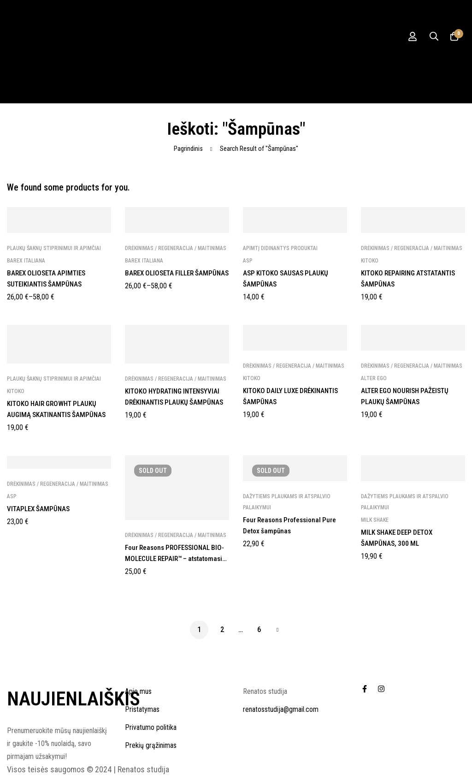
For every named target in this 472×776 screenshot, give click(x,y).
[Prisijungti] (407, 36)
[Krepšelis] (453, 36)
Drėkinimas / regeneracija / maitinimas (175, 248)
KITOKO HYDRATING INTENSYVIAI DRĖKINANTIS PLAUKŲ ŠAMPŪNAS (176, 402)
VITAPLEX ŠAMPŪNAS (40, 508)
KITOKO (369, 260)
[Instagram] (381, 688)
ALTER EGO (374, 378)
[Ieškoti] (430, 36)
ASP (248, 260)
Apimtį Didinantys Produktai (280, 248)
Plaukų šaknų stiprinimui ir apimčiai (54, 248)
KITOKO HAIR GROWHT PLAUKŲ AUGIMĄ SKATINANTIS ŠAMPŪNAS (55, 414)
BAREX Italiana (26, 260)
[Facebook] (364, 688)
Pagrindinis (188, 148)
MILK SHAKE (375, 520)
